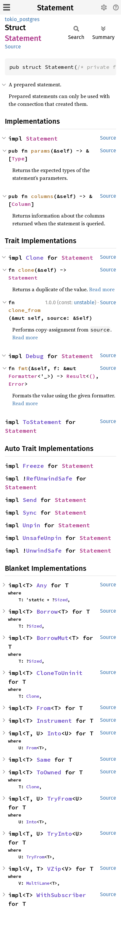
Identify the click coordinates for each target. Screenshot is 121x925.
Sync (30, 512)
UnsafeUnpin (42, 538)
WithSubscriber (61, 895)
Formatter (22, 376)
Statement (55, 7)
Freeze (33, 465)
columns (42, 196)
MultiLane (37, 883)
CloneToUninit (59, 673)
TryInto (59, 833)
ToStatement (42, 422)
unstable (84, 302)
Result (76, 376)
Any (41, 585)
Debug (35, 356)
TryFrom (59, 798)
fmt (23, 368)
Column (21, 204)
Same (43, 759)
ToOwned (48, 772)
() (92, 376)
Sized (61, 600)
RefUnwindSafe (49, 478)
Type (18, 158)
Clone (35, 257)
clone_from (24, 310)
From (43, 708)
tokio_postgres (22, 19)
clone (26, 270)
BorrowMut (52, 638)
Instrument (54, 720)
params (40, 150)
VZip (54, 868)
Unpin (31, 525)
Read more (102, 289)
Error (16, 384)
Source (13, 47)
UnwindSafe (44, 550)
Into (54, 733)
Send (30, 500)
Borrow (47, 611)
